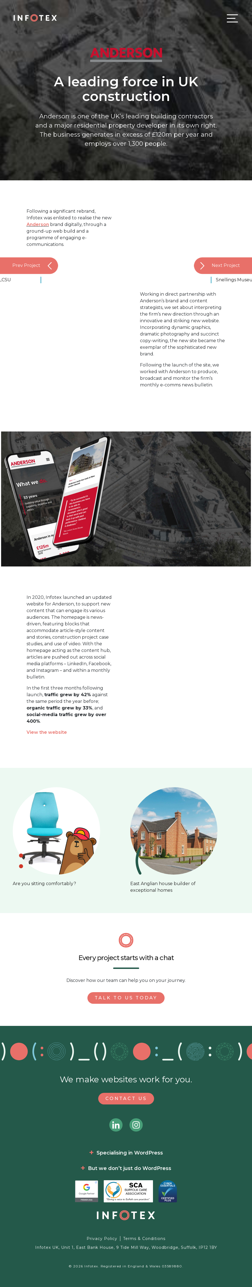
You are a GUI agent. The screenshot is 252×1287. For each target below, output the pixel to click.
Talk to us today (126, 997)
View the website (47, 732)
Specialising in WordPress (130, 1153)
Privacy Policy (102, 1238)
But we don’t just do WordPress (129, 1168)
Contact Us (126, 1098)
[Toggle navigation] (231, 18)
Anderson (38, 224)
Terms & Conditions (144, 1238)
